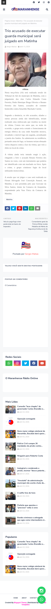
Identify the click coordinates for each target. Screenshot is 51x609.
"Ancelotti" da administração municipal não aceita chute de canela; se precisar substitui (30, 481)
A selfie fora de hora (26, 493)
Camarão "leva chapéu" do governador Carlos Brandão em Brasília (31, 407)
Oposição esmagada (26, 419)
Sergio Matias (12, 47)
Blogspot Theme (20, 603)
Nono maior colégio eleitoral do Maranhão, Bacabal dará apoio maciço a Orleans (31, 432)
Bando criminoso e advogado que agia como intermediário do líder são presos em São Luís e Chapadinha (31, 518)
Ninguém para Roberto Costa (30, 456)
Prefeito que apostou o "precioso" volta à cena (27, 506)
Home (15, 598)
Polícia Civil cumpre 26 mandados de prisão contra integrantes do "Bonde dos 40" (30, 444)
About (24, 598)
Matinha (19, 21)
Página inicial (10, 21)
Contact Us (34, 598)
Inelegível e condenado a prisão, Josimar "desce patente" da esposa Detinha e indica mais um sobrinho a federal (31, 469)
